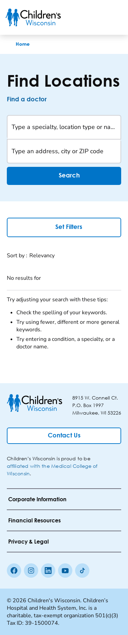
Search (64, 176)
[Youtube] (65, 570)
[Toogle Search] (96, 17)
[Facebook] (14, 570)
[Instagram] (31, 570)
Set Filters (64, 226)
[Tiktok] (82, 570)
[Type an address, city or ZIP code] (64, 151)
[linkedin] (48, 570)
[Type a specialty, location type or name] (64, 127)
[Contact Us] (64, 436)
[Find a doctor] (32, 99)
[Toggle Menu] (114, 17)
